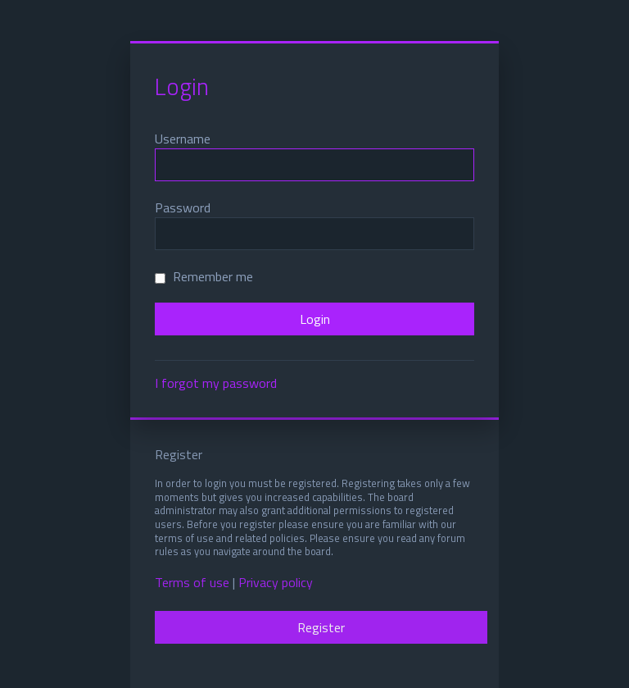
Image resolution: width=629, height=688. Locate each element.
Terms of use (192, 582)
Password (182, 207)
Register (321, 627)
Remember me (204, 276)
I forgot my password (216, 383)
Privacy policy (275, 582)
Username (182, 138)
